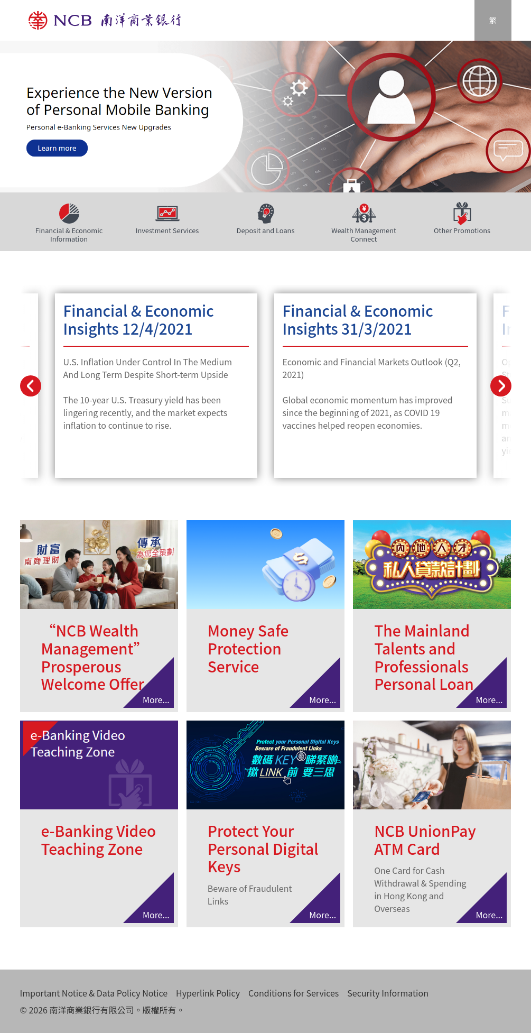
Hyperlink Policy (208, 992)
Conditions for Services (293, 992)
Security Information (387, 992)
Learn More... (156, 385)
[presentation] (30, 385)
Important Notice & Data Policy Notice (94, 992)
